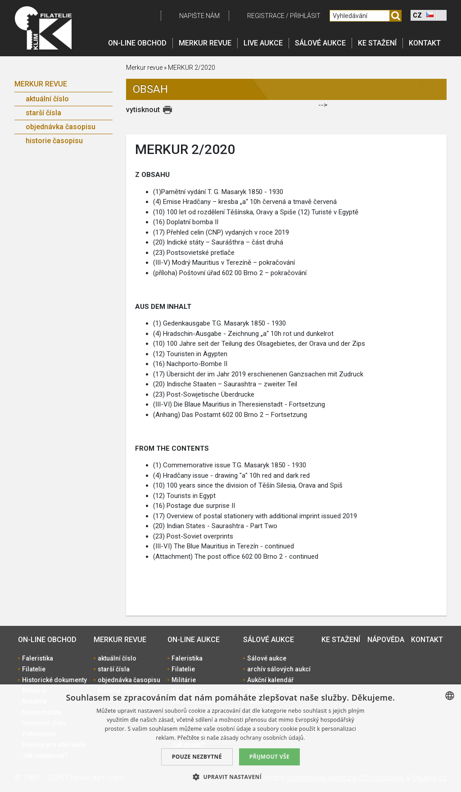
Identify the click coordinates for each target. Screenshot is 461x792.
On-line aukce (193, 639)
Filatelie (33, 669)
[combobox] (449, 695)
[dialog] (230, 738)
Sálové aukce (320, 43)
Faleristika (37, 658)
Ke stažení (377, 43)
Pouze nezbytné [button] (197, 756)
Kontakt (425, 43)
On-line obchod (137, 43)
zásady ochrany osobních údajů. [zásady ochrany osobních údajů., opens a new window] (263, 738)
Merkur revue (205, 43)
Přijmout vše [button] (269, 756)
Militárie (184, 679)
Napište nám (199, 15)
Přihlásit (305, 15)
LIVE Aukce (263, 43)
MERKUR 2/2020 (191, 67)
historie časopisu (54, 140)
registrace (266, 15)
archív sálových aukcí (279, 669)
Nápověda (385, 639)
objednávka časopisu (60, 126)
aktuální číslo (47, 99)
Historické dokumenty (54, 679)
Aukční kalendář (270, 679)
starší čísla (43, 113)
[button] (230, 776)
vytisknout (143, 109)
